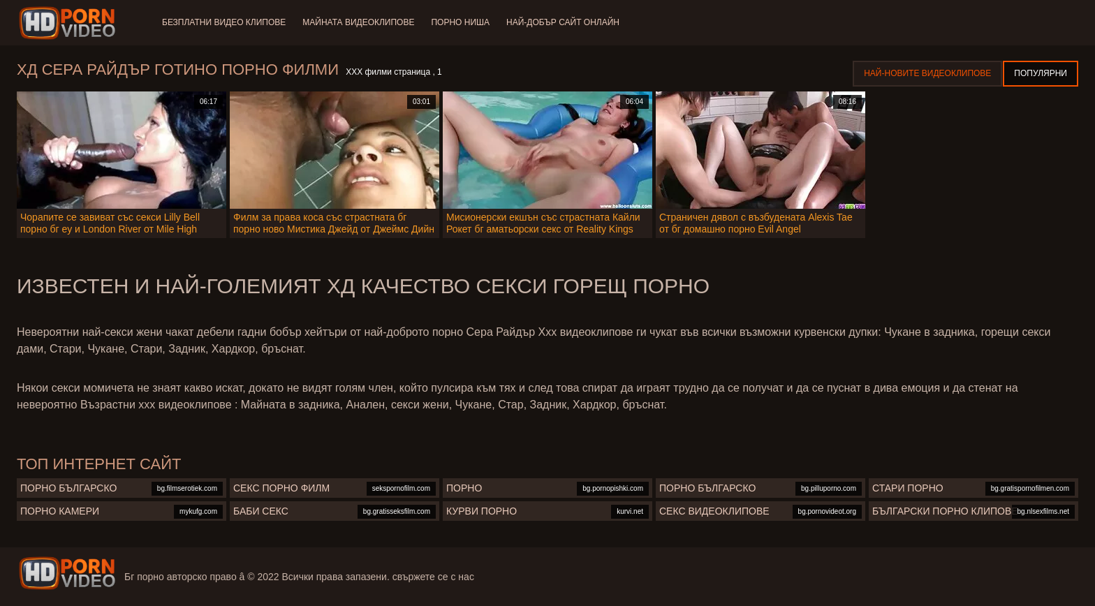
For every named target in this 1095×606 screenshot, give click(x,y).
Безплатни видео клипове (224, 22)
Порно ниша (460, 22)
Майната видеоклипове (358, 22)
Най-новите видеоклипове (927, 73)
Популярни (1040, 73)
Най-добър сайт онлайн (562, 22)
